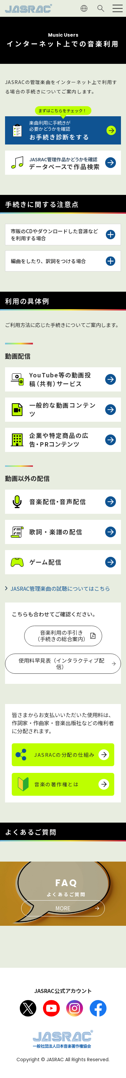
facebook (98, 1008)
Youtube (51, 1008)
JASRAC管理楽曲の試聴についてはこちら (60, 588)
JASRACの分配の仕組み (64, 754)
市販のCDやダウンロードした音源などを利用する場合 (54, 234)
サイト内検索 (100, 8)
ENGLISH (84, 8)
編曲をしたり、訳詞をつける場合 (48, 260)
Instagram (74, 1008)
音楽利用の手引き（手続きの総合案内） (61, 635)
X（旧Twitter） (28, 1008)
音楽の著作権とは (56, 784)
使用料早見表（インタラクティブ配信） (61, 663)
